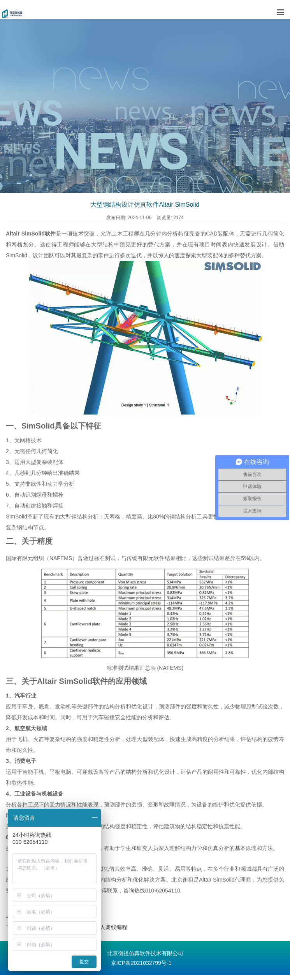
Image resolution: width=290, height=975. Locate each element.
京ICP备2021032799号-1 (141, 963)
